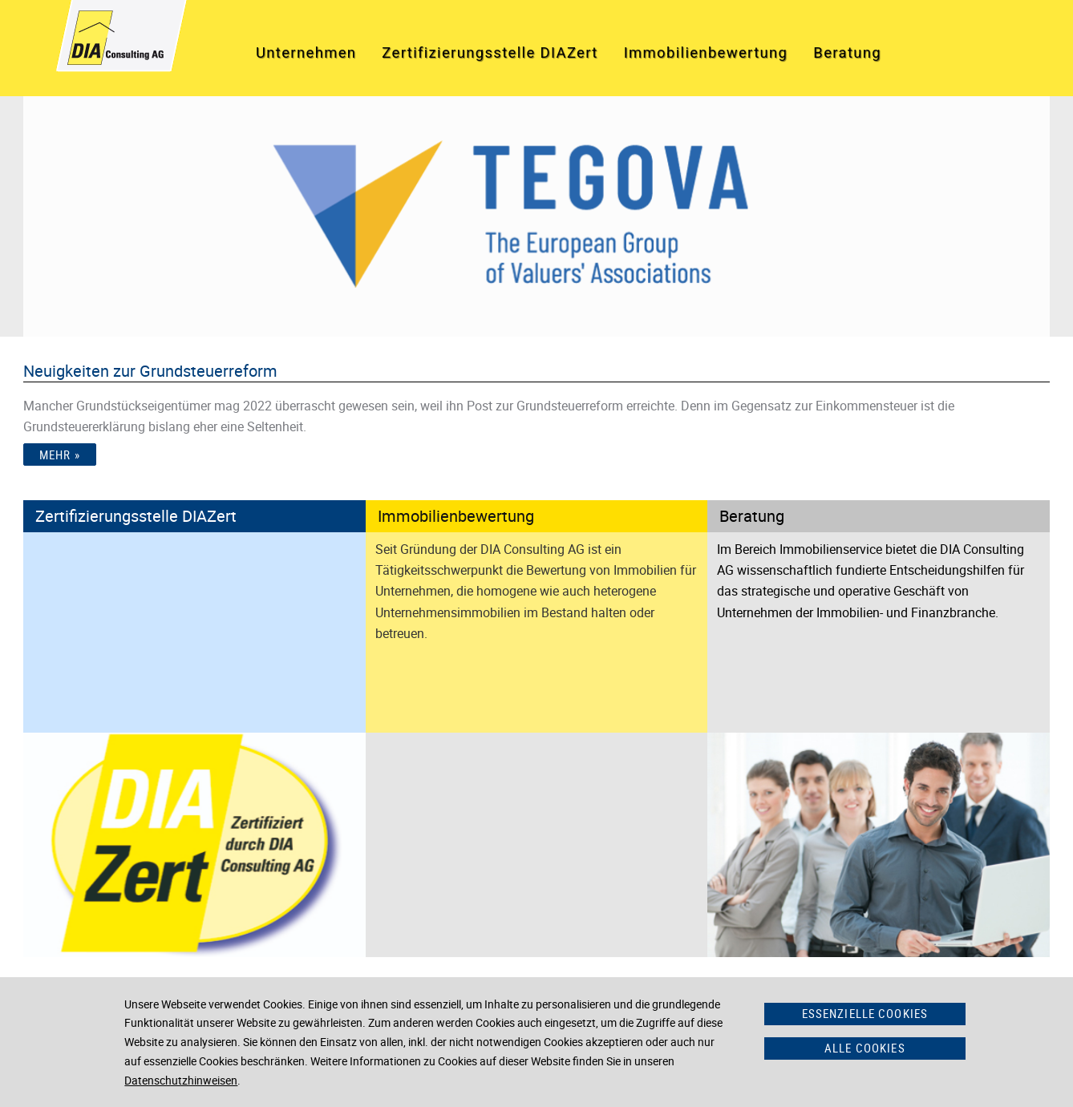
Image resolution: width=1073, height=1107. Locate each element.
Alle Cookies (864, 1048)
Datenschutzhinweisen (180, 1080)
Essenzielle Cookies (865, 1013)
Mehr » (59, 454)
